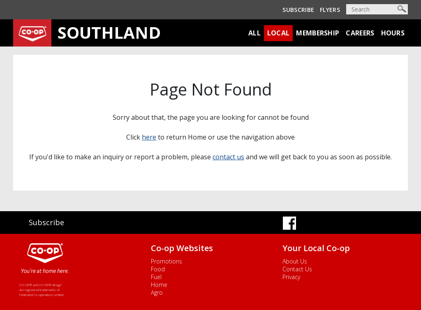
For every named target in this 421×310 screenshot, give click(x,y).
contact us (228, 156)
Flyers (330, 10)
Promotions (166, 261)
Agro (157, 292)
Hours (393, 32)
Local (278, 32)
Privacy (291, 277)
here (149, 137)
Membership (317, 32)
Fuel (156, 277)
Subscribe (298, 10)
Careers (360, 32)
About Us (294, 261)
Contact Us (297, 269)
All (254, 32)
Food (158, 269)
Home (159, 285)
